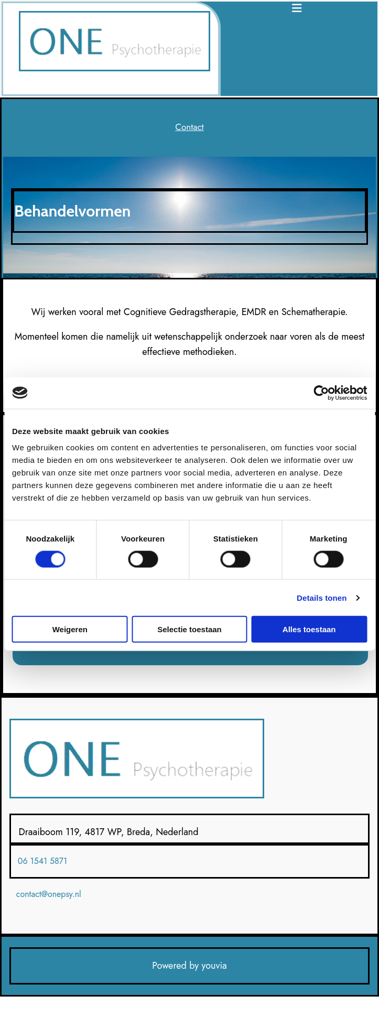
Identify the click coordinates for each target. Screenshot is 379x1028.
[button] (189, 127)
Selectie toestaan (189, 629)
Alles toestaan (309, 629)
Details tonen (321, 597)
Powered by (175, 965)
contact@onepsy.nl (48, 894)
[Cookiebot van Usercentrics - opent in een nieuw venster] (321, 393)
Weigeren (70, 629)
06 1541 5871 (42, 861)
